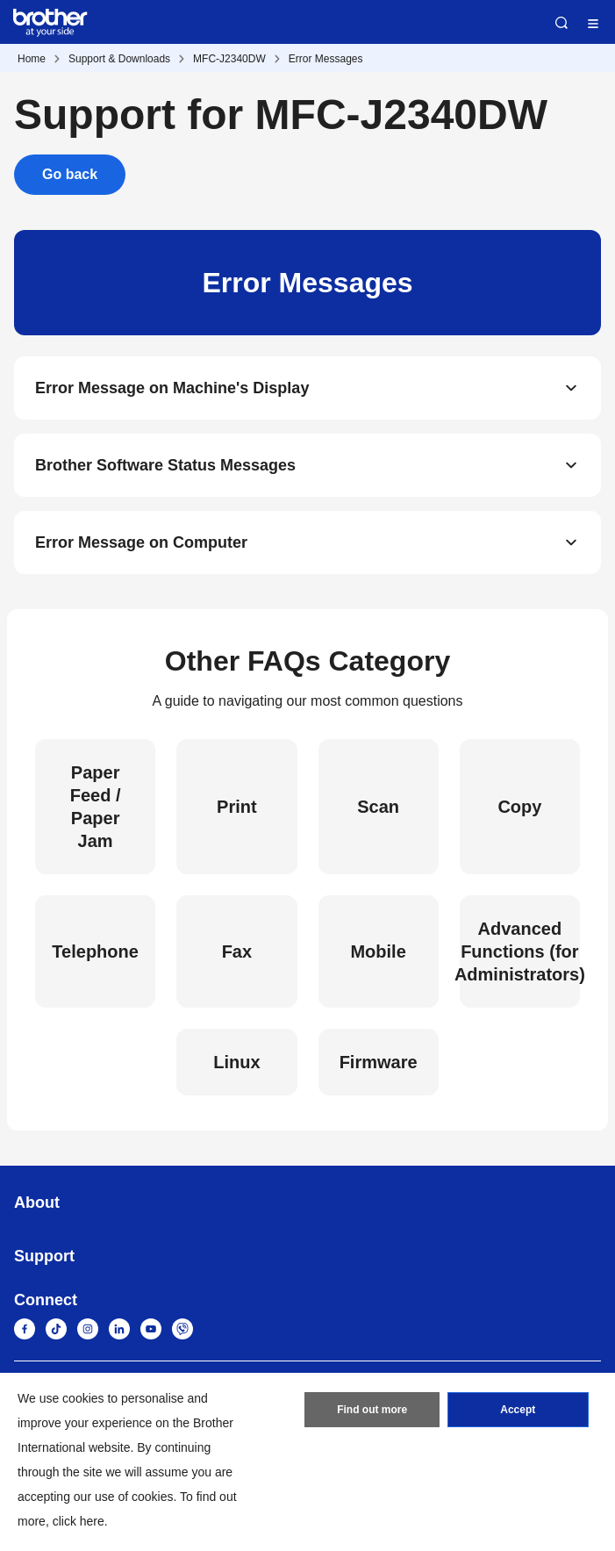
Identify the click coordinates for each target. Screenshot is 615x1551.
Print (237, 806)
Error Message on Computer (141, 542)
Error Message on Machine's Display (172, 388)
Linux (236, 1062)
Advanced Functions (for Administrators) (520, 951)
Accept (517, 1410)
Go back (69, 174)
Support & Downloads (119, 59)
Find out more (372, 1410)
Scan (378, 806)
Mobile (377, 951)
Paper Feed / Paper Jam (95, 807)
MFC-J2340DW (229, 59)
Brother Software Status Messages (165, 465)
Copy (519, 806)
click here (78, 1521)
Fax (237, 951)
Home (32, 59)
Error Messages (326, 59)
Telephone (95, 951)
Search (561, 23)
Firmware (379, 1062)
